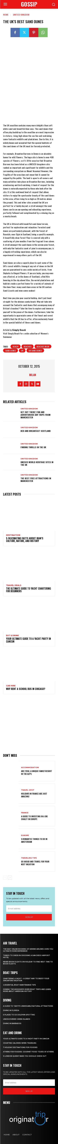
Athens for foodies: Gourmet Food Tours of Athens (28, 1052)
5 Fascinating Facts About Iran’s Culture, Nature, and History (24, 539)
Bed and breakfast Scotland (36, 430)
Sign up (29, 917)
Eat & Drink (12, 635)
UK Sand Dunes (35, 350)
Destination (13, 535)
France (24, 813)
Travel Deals (13, 585)
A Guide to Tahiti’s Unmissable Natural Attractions (28, 1006)
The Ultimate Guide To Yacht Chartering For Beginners (28, 590)
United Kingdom (21, 14)
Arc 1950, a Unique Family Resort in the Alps (36, 772)
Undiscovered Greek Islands (16, 1019)
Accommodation (30, 767)
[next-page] (10, 878)
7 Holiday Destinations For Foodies (20, 1047)
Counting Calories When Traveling (19, 1043)
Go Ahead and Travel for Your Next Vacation (35, 863)
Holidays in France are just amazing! (34, 795)
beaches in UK (43, 346)
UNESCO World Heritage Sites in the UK (37, 463)
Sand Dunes (10, 350)
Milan (32, 375)
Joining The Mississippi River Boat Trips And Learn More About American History (27, 990)
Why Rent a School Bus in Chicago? (25, 689)
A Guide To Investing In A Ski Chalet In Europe (34, 818)
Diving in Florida (11, 1010)
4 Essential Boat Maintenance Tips (19, 985)
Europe (25, 835)
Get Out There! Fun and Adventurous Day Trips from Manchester (35, 414)
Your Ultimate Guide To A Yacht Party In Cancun (28, 640)
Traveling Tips (29, 858)
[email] (29, 908)
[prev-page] (5, 878)
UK (22, 350)
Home (6, 14)
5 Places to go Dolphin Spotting (19, 1015)
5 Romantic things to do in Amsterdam (34, 840)
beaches (27, 346)
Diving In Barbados (12, 1023)
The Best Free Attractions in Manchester (36, 479)
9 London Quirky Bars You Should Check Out (24, 1056)
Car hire (10, 686)
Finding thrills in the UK (33, 447)
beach (15, 346)
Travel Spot (27, 790)
